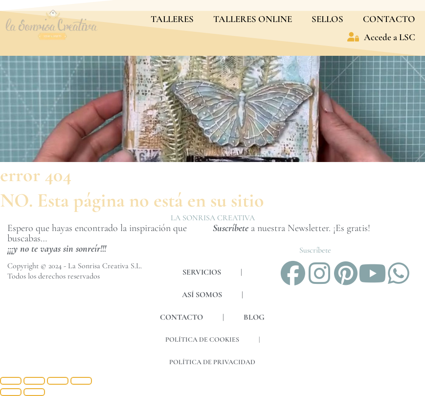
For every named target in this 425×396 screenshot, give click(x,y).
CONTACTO (389, 18)
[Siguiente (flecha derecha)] (34, 392)
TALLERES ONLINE (252, 18)
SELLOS (327, 18)
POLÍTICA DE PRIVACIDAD (212, 362)
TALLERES (172, 18)
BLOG (254, 317)
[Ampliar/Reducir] (11, 381)
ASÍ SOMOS (202, 295)
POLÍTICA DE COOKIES (202, 339)
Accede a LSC (381, 37)
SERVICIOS (201, 272)
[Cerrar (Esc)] (81, 381)
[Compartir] (57, 381)
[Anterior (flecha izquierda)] (11, 392)
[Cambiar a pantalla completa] (34, 381)
